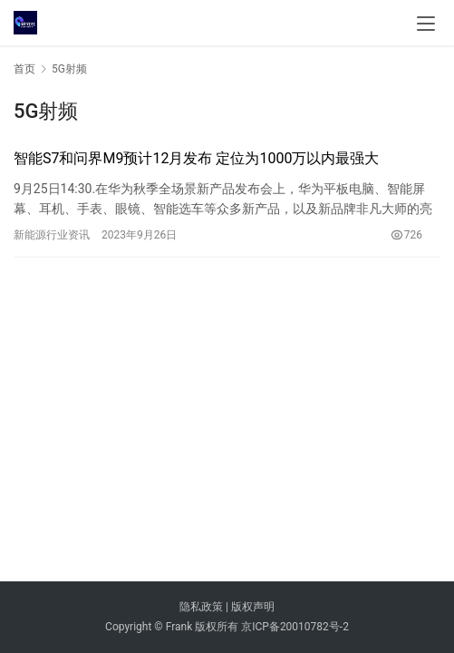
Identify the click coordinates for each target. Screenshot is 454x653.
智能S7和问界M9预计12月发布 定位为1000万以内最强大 (196, 158)
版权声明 (253, 606)
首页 (24, 69)
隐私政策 (201, 606)
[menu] (426, 23)
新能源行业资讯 (52, 235)
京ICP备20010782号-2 (295, 626)
